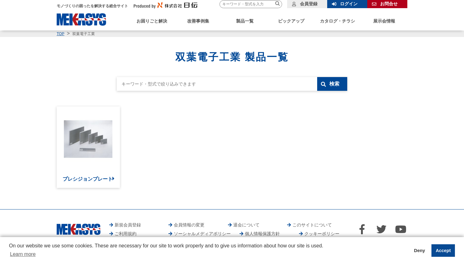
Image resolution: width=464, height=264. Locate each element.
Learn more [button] (23, 254)
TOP (60, 34)
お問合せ (389, 3)
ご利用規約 (126, 233)
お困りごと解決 (152, 20)
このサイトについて (312, 225)
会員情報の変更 (189, 225)
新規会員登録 (128, 225)
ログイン (349, 3)
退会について (246, 225)
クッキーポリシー (321, 233)
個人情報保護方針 (262, 233)
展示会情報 (384, 20)
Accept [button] (443, 250)
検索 (334, 83)
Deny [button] (419, 250)
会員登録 (308, 3)
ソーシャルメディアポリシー (202, 233)
